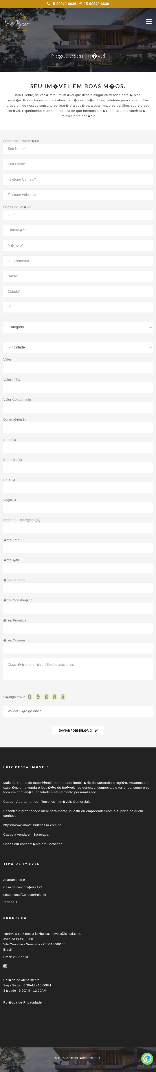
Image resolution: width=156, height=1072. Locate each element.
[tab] (78, 1039)
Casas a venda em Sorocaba (26, 834)
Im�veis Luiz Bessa (19, 934)
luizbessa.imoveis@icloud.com (57, 934)
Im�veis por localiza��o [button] (23, 1039)
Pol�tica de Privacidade (22, 1002)
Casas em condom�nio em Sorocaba (32, 844)
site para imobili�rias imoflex (78, 1057)
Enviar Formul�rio (78, 730)
